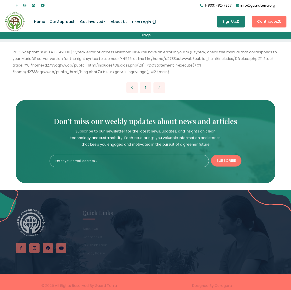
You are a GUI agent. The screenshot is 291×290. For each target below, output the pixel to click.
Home (39, 21)
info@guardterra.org (258, 5)
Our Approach (62, 21)
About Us (119, 21)
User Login (144, 22)
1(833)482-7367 (218, 5)
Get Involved (91, 21)
